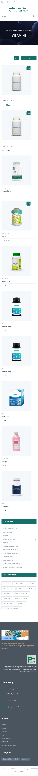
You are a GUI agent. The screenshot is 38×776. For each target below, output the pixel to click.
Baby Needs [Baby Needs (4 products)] (18, 583)
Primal (4, 236)
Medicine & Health (9, 549)
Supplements (7, 560)
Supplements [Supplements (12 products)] (8, 603)
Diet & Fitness (7, 539)
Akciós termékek (8, 528)
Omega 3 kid (6, 326)
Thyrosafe (5, 416)
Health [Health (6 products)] (31, 588)
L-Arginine (5, 462)
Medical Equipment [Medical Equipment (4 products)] (21, 593)
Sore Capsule (7, 101)
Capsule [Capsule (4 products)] (31, 583)
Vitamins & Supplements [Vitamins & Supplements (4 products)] (12, 608)
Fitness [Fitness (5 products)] (21, 588)
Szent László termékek (10, 564)
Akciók (4, 728)
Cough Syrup (7, 191)
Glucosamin (6, 281)
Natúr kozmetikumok (10, 553)
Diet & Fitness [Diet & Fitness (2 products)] (8, 588)
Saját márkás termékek (10, 759)
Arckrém (25, 759)
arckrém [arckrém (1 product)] (6, 583)
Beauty (5, 536)
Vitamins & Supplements (11, 567)
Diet (3, 323)
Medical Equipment (9, 546)
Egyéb (5, 542)
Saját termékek (6, 738)
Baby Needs (7, 532)
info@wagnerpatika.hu (11, 2)
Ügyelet (4, 735)
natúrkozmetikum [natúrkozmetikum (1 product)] (21, 598)
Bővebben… (32, 671)
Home (8, 30)
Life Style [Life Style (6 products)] (7, 593)
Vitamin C (5, 507)
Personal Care (7, 557)
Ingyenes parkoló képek (9, 745)
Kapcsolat (5, 742)
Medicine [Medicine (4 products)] (7, 598)
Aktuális (4, 731)
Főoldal (4, 725)
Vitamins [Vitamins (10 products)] (21, 603)
